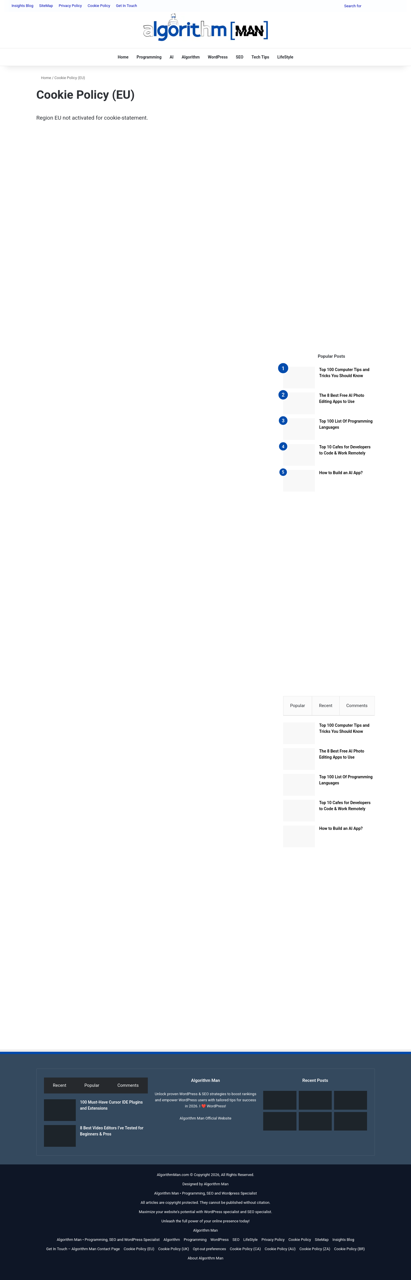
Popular (297, 705)
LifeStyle (285, 57)
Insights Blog (22, 5)
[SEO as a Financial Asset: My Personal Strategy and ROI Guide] (350, 1102)
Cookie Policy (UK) (173, 1251)
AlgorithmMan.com (173, 1177)
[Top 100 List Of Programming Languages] (299, 429)
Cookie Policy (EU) (139, 1251)
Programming (149, 57)
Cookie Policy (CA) (245, 1251)
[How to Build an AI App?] (299, 481)
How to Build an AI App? (341, 472)
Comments (357, 705)
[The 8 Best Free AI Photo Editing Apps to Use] (299, 403)
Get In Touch (126, 5)
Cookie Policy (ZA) (314, 1251)
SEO (239, 57)
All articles (150, 1204)
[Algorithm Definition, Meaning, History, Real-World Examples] (279, 1123)
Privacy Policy (70, 5)
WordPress (218, 57)
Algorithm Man (216, 1186)
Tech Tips (260, 57)
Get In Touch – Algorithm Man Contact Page (83, 1251)
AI (171, 57)
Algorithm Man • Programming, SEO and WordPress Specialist (108, 1241)
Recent (325, 705)
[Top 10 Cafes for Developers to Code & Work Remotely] (299, 455)
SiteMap (46, 5)
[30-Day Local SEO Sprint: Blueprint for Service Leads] (350, 1123)
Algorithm (191, 57)
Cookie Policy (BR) (349, 1251)
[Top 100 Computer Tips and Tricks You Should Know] (299, 377)
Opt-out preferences (209, 1251)
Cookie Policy (99, 5)
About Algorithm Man (205, 1260)
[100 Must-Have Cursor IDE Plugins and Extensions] (60, 1112)
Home (123, 57)
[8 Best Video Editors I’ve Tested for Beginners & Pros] (60, 1138)
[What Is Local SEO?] (315, 1123)
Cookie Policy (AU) (280, 1251)
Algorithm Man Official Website (205, 1120)
